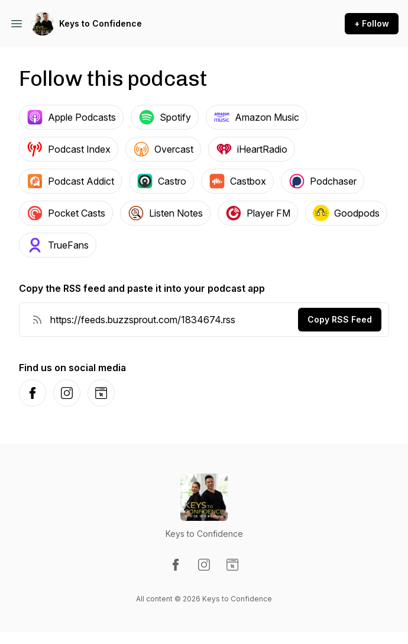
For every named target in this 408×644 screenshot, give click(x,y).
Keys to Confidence (100, 23)
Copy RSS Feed (339, 319)
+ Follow (371, 23)
